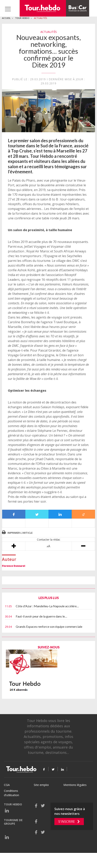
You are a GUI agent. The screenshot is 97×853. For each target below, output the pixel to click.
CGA (7, 785)
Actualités (40, 18)
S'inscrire (66, 821)
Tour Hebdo (22, 18)
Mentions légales (75, 785)
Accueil (6, 18)
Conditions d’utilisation (11, 793)
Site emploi (41, 785)
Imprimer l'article (20, 533)
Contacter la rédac (48, 539)
